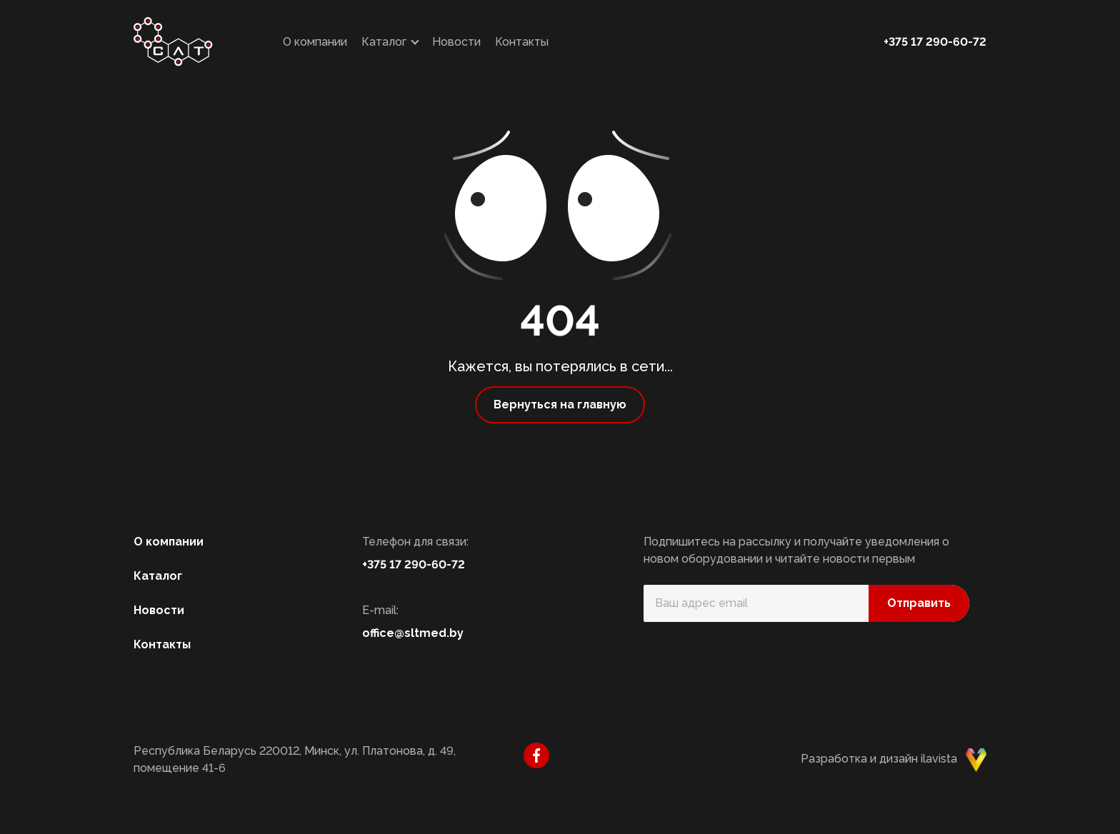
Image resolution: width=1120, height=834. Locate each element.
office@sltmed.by (413, 633)
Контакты (522, 42)
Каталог (383, 42)
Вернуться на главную (560, 404)
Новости (456, 42)
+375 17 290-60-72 (935, 42)
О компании (315, 42)
